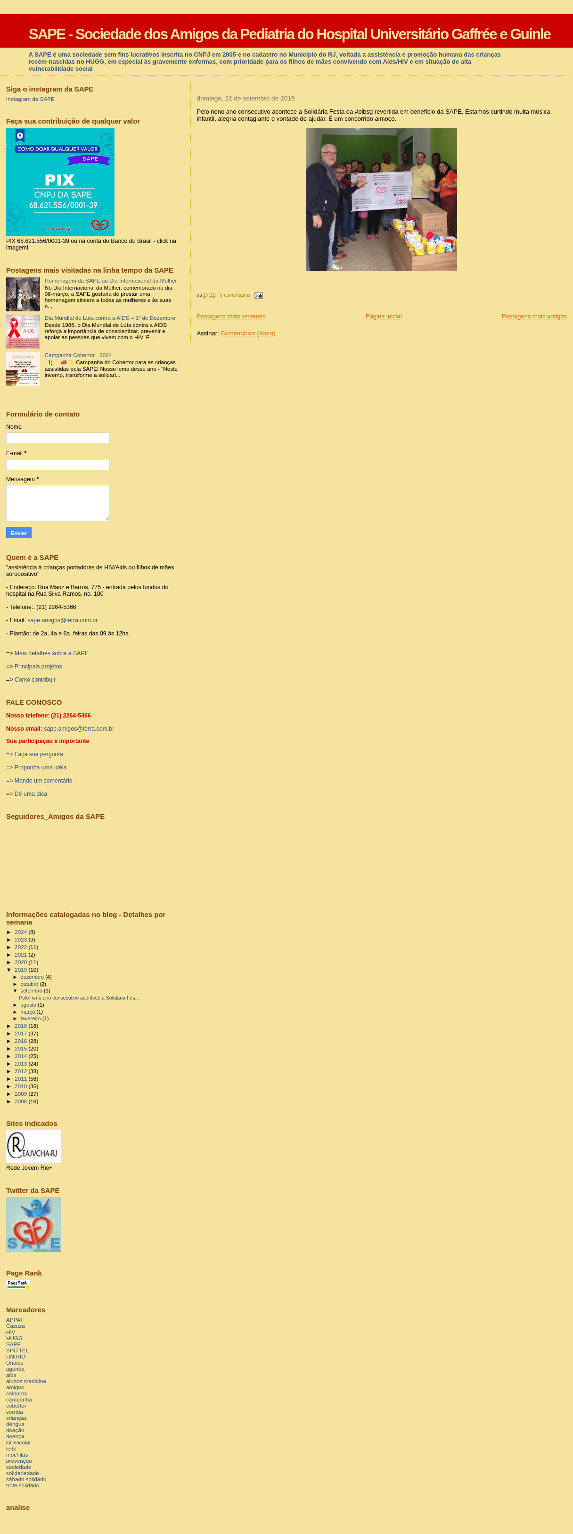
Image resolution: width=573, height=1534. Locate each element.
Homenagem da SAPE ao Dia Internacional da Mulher (111, 280)
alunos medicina (26, 1381)
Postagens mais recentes (231, 316)
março (29, 1012)
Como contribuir (35, 679)
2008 (21, 1101)
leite (11, 1448)
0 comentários (235, 295)
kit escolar (18, 1442)
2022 (21, 947)
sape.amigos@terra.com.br (62, 620)
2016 (21, 1041)
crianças (16, 1418)
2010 (21, 1086)
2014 (21, 1056)
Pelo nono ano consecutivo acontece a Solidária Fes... (79, 997)
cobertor (16, 1405)
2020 (21, 962)
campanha (19, 1399)
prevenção (19, 1461)
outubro (30, 984)
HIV (11, 1332)
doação (15, 1430)
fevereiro (31, 1018)
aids (11, 1375)
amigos (15, 1387)
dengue (15, 1424)
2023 (21, 939)
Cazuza (15, 1326)
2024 (21, 932)
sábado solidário (26, 1479)
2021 (21, 954)
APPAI (14, 1320)
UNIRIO (15, 1356)
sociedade (18, 1467)
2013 (21, 1063)
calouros (16, 1393)
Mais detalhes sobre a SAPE (52, 653)
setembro (32, 990)
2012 (21, 1071)
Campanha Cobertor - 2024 (78, 355)
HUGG (14, 1338)
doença (15, 1436)
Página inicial (384, 316)
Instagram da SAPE (30, 99)
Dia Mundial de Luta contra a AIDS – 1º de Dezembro (110, 318)
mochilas (17, 1454)
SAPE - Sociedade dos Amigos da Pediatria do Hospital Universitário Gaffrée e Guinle (289, 34)
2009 (21, 1094)
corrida (14, 1412)
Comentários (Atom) (248, 333)
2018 (21, 1026)
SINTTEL (17, 1350)
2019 (21, 970)
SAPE (13, 1344)
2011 (21, 1078)
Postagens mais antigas (534, 316)
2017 (21, 1033)
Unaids (14, 1362)
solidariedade (22, 1473)
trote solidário (22, 1485)
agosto (29, 1005)
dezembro (33, 977)
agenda (15, 1369)
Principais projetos (38, 666)
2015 (21, 1048)
